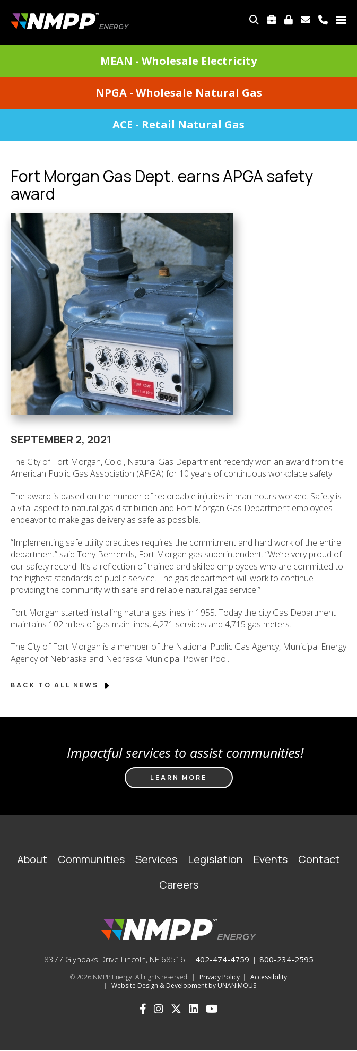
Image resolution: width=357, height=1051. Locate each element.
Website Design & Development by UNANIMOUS (183, 985)
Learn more (178, 777)
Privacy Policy (219, 976)
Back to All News (61, 685)
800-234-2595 (286, 959)
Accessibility (268, 976)
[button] (122, 427)
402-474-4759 (222, 959)
